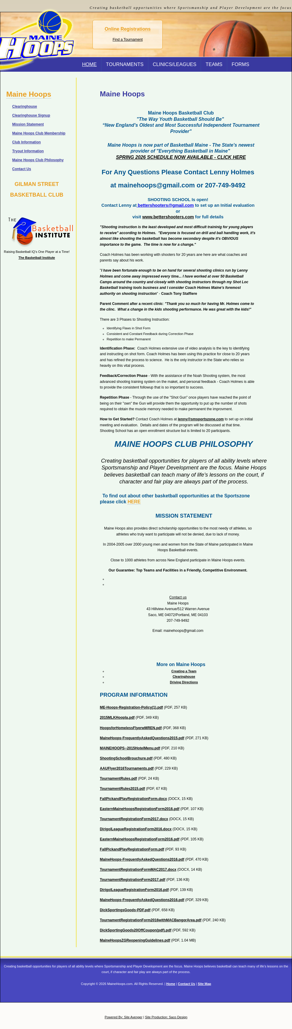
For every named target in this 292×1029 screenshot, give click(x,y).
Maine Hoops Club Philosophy (38, 160)
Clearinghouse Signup (31, 115)
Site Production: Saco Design (166, 1017)
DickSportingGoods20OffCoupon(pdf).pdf (135, 930)
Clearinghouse (183, 676)
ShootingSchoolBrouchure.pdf (126, 758)
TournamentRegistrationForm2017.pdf (132, 880)
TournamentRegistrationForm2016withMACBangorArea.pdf (151, 920)
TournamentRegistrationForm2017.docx (134, 819)
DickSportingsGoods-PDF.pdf (125, 910)
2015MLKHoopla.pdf (117, 717)
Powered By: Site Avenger (123, 1017)
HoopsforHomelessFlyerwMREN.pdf (131, 728)
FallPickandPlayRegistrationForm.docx (133, 799)
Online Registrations (127, 29)
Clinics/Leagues (175, 64)
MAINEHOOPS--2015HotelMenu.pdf (130, 748)
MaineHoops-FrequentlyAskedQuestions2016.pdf (142, 859)
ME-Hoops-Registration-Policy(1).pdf (131, 707)
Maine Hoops (28, 94)
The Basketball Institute (36, 257)
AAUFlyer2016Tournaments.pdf (127, 768)
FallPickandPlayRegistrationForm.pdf (132, 849)
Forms (240, 64)
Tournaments (124, 64)
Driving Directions (184, 682)
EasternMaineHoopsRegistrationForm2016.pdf (140, 809)
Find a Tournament (128, 39)
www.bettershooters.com (168, 216)
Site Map (204, 984)
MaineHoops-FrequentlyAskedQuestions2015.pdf (142, 738)
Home (170, 984)
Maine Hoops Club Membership (38, 133)
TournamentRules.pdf (118, 778)
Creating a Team (183, 671)
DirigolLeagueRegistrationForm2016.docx (136, 829)
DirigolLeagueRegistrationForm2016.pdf (134, 890)
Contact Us (21, 169)
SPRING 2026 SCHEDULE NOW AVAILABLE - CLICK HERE (181, 157)
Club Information (26, 142)
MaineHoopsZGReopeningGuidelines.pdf (135, 940)
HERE (134, 501)
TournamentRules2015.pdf (122, 789)
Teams (213, 64)
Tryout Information (28, 151)
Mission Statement (28, 124)
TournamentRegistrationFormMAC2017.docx (138, 869)
